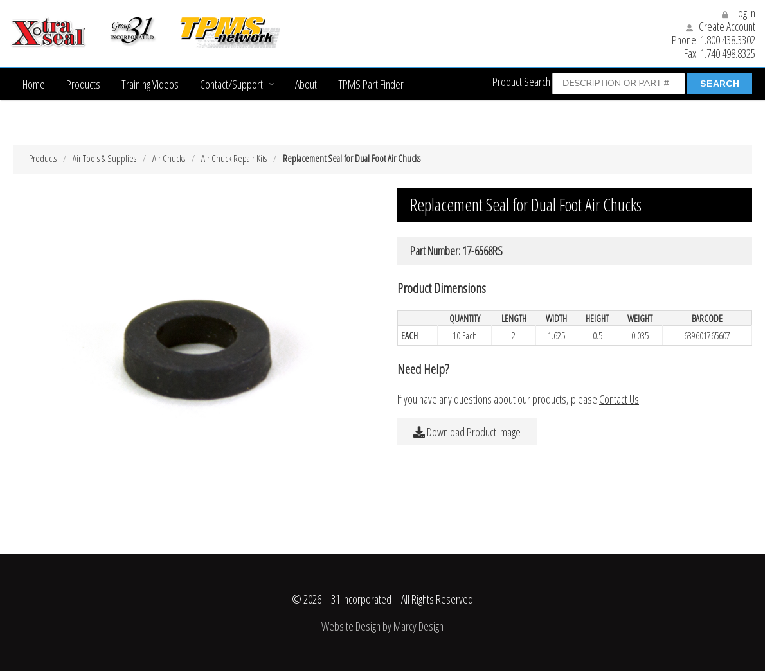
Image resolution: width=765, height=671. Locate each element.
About (306, 84)
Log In (738, 13)
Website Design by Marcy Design (382, 626)
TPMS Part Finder (371, 84)
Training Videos (150, 84)
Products (83, 84)
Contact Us (619, 399)
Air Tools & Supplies (104, 158)
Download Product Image (467, 432)
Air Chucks (168, 158)
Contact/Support (231, 84)
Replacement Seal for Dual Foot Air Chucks (351, 158)
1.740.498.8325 (727, 53)
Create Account (720, 26)
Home (33, 84)
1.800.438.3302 (727, 40)
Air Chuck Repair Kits (234, 158)
